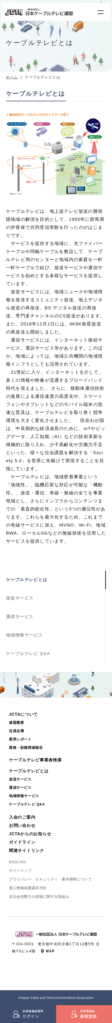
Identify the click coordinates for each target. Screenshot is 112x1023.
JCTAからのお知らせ (30, 833)
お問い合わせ (22, 825)
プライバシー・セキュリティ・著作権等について (50, 879)
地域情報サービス (24, 635)
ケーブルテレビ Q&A (28, 653)
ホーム (12, 77)
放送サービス (19, 598)
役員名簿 (16, 731)
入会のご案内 (22, 817)
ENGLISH (17, 862)
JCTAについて (23, 714)
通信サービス (19, 616)
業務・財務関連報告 (26, 748)
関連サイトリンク (26, 850)
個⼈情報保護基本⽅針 (28, 888)
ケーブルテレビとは (26, 579)
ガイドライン (22, 842)
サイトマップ (20, 871)
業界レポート (20, 739)
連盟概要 (16, 723)
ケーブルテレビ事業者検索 (35, 759)
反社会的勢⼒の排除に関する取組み (39, 897)
